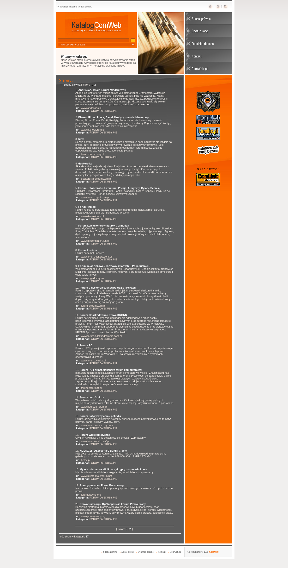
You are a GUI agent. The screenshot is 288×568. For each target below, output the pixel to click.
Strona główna (72, 84)
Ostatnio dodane (146, 551)
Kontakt (161, 551)
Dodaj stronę (127, 551)
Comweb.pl (175, 551)
